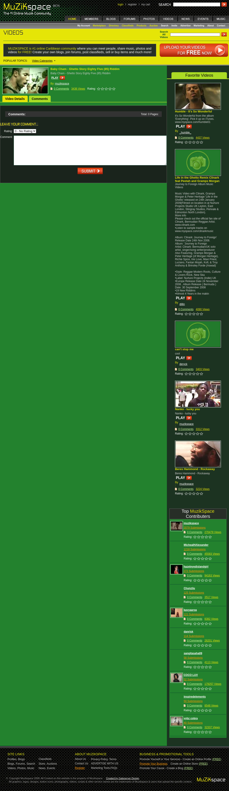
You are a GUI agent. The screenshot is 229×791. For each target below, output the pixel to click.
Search (164, 25)
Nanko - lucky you (187, 409)
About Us (80, 759)
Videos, (12, 768)
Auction (153, 25)
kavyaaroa (190, 610)
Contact (221, 25)
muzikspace (186, 424)
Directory (114, 25)
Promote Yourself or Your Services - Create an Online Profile (175, 759)
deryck (183, 364)
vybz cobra (191, 718)
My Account (84, 25)
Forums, (21, 763)
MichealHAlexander (196, 544)
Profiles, (12, 759)
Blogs (21, 759)
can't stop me (184, 349)
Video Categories (42, 60)
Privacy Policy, (99, 759)
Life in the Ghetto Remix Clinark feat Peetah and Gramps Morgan (197, 179)
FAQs (114, 768)
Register (80, 768)
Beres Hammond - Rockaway (195, 469)
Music (30, 768)
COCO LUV (191, 675)
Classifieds (128, 25)
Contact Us (81, 763)
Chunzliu (189, 588)
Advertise (185, 25)
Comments (40, 99)
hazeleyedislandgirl (196, 566)
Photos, (21, 768)
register (132, 4)
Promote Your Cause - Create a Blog (161, 768)
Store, (42, 763)
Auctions (52, 763)
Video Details (15, 99)
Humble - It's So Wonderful (193, 111)
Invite (174, 25)
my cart (145, 4)
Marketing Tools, (101, 768)
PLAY (54, 77)
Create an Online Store (184, 763)
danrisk (188, 631)
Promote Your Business (154, 763)
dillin (182, 304)
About (210, 25)
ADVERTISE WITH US (104, 763)
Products (141, 25)
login (120, 4)
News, (42, 768)
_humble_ (185, 132)
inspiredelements (195, 696)
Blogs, (11, 763)
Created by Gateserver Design (122, 778)
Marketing (199, 25)
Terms (113, 759)
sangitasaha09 (193, 653)
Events (51, 768)
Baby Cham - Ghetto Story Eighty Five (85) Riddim (85, 69)
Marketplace (99, 25)
